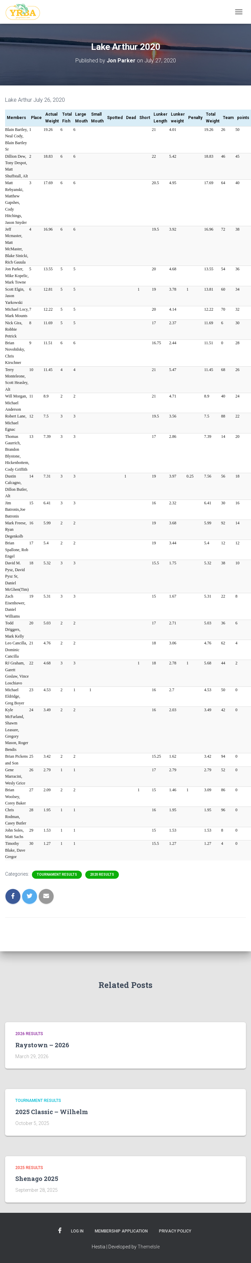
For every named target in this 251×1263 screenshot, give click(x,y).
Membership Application (121, 1231)
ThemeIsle (149, 1246)
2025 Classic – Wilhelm (51, 1112)
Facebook (60, 1231)
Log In (77, 1231)
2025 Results (29, 1167)
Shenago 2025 (36, 1178)
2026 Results (29, 1033)
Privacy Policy (175, 1231)
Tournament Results (57, 874)
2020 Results (102, 874)
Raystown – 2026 (42, 1045)
